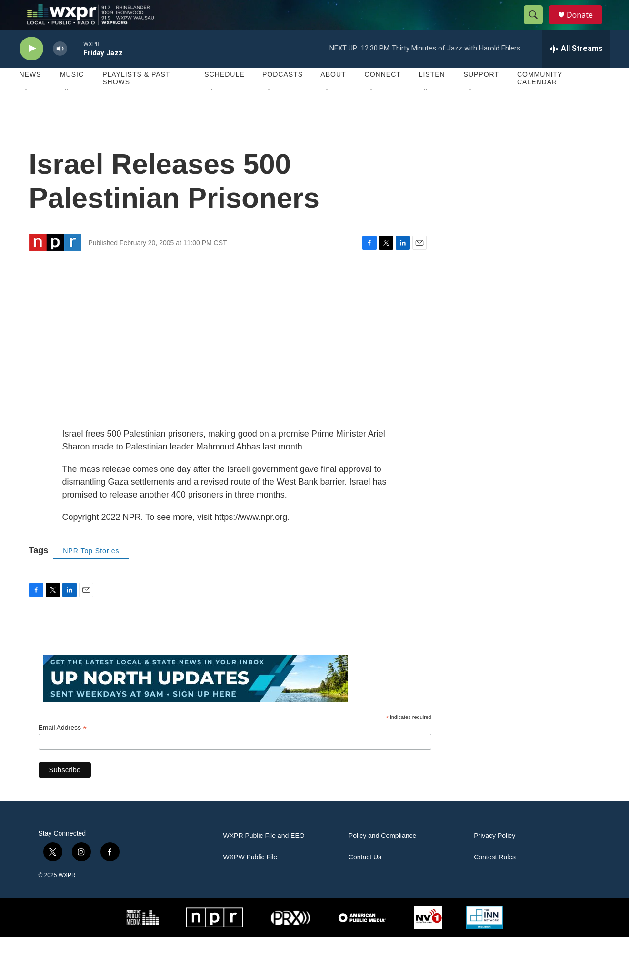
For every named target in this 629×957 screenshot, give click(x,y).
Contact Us (365, 878)
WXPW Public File (250, 878)
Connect (383, 95)
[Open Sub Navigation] (26, 110)
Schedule (224, 95)
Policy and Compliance (382, 856)
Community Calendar (539, 99)
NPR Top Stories (91, 571)
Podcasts (282, 95)
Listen (432, 95)
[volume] (60, 69)
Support (481, 95)
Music (72, 95)
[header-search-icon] (537, 25)
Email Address (63, 748)
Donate (585, 25)
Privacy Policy (494, 856)
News (30, 95)
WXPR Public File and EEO (264, 856)
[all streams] (576, 69)
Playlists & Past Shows (136, 99)
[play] (31, 69)
